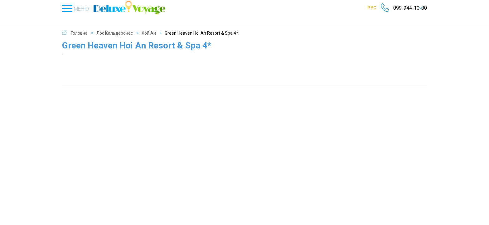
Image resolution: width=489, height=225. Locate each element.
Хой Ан (149, 26)
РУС (363, 7)
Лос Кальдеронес (114, 26)
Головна (79, 26)
